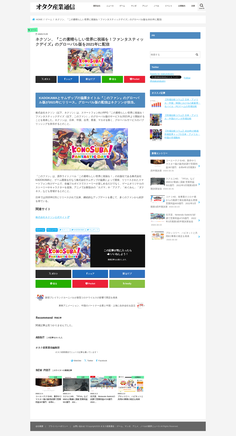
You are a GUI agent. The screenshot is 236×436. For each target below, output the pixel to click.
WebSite (77, 361)
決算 (193, 6)
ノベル (156, 6)
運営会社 (96, 6)
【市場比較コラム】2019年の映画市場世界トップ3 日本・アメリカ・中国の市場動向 (182, 134)
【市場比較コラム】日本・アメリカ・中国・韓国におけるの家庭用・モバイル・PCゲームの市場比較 (182, 102)
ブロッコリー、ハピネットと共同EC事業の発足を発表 (174, 236)
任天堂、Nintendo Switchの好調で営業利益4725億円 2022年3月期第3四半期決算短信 (174, 219)
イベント (168, 6)
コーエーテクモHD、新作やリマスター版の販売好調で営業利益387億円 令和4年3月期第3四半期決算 (174, 165)
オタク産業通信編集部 (48, 347)
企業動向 (181, 6)
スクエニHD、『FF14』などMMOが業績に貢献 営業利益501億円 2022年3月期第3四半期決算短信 (174, 183)
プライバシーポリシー (58, 426)
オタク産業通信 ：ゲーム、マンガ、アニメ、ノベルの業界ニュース (130, 426)
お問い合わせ (79, 426)
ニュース (110, 6)
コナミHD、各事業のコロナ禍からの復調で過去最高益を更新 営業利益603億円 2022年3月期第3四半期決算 (174, 201)
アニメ (145, 6)
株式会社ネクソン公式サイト (51, 217)
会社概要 (39, 426)
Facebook (102, 361)
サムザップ (93, 230)
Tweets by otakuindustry (162, 74)
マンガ (133, 6)
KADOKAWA (79, 230)
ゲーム (122, 6)
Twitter (90, 361)
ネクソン (65, 230)
